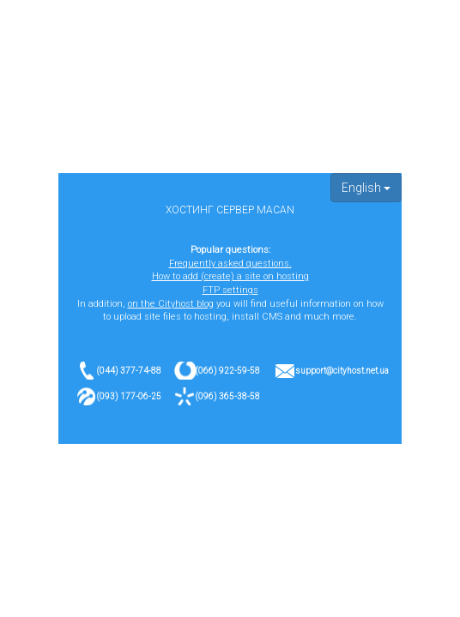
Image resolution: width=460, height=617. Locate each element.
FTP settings (230, 290)
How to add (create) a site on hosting (230, 276)
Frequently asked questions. (230, 263)
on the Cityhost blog (171, 303)
